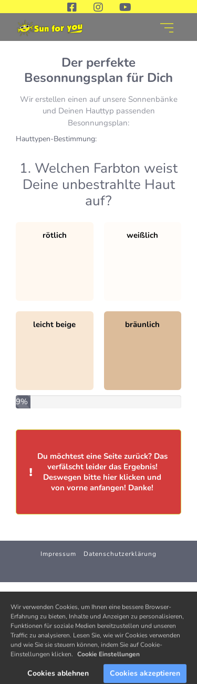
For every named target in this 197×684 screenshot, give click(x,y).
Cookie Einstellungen (108, 661)
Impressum (58, 554)
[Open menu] (166, 28)
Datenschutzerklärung (120, 554)
